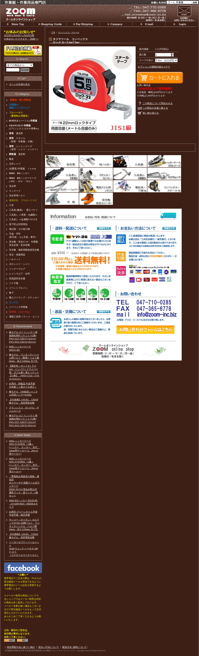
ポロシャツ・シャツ (19, 264)
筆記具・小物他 (130, 186)
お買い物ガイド (50, 24)
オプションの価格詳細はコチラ (154, 66)
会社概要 (115, 24)
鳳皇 (11, 159)
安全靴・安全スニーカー (96, 199)
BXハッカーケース (164, 161)
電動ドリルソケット (96, 186)
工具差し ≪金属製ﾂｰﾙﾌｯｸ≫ (23, 219)
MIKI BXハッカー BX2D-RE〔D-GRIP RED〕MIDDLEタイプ (23, 503)
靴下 (11, 292)
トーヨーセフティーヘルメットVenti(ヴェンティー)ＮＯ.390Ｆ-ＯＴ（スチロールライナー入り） (24, 548)
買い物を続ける (151, 113)
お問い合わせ (184, 13)
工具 (53, 32)
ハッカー (19, 173)
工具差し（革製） (62, 174)
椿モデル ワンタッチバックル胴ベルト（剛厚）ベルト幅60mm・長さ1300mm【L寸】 (24, 358)
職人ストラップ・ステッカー (24, 297)
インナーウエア (17, 269)
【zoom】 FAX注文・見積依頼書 (23, 50)
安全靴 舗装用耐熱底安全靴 (24, 250)
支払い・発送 (82, 24)
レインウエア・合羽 (19, 273)
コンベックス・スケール (68, 32)
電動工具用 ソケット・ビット (24, 316)
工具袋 (130, 161)
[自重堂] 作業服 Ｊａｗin (22, 168)
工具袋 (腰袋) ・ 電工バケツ (23, 210)
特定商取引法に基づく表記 (21, 647)
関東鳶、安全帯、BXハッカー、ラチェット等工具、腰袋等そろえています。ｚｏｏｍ (17, 24)
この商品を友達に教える (155, 108)
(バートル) (23, 120)
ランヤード (15, 191)
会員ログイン (181, 24)
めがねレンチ (164, 174)
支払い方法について (48, 647)
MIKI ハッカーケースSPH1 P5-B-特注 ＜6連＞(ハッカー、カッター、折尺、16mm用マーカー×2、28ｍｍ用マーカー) (24, 447)
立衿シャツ (15, 163)
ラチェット (96, 174)
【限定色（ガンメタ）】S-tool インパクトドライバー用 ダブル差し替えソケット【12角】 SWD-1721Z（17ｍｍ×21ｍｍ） (24, 372)
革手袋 (62, 199)
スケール (164, 186)
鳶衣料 (16, 133)
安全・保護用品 (17, 254)
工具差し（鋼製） (130, 174)
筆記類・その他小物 (19, 229)
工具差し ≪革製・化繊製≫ (23, 214)
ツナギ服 (13, 283)
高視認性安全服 (17, 278)
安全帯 (62, 161)
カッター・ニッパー (62, 186)
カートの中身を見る (19, 84)
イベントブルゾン (18, 288)
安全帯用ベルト (17, 195)
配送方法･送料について (74, 647)
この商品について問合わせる (158, 103)
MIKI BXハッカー (96, 161)
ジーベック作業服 (18, 307)
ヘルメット (15, 259)
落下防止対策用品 (18, 224)
